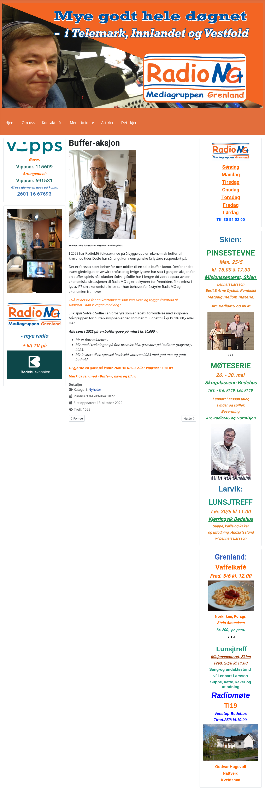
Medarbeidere (82, 122)
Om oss (28, 122)
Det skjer (129, 122)
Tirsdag (231, 182)
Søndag (230, 167)
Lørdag (231, 212)
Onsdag (230, 190)
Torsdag (230, 197)
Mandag (231, 175)
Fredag (231, 205)
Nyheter (94, 389)
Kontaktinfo (52, 122)
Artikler (107, 122)
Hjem (9, 122)
